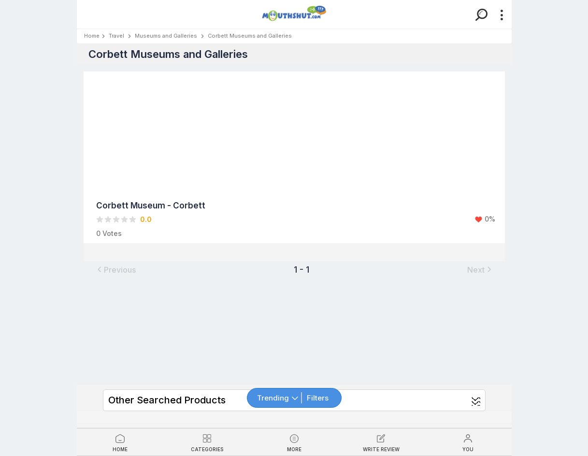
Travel (116, 35)
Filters (318, 397)
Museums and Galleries (166, 35)
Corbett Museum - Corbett (150, 205)
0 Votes (109, 233)
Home (92, 35)
